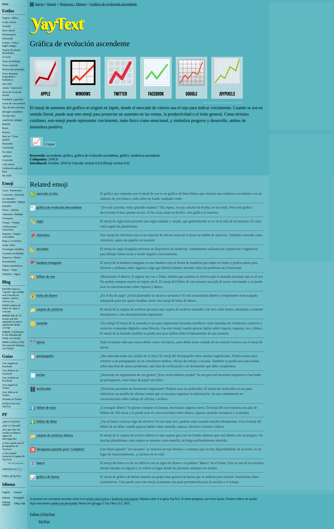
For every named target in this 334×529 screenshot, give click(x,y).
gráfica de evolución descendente (59, 207)
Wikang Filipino (6, 503)
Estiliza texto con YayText (11, 405)
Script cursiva (9, 22)
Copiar (50, 144)
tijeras (40, 342)
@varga (96, 503)
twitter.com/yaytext (97, 498)
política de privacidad (64, 503)
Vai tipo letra (8, 115)
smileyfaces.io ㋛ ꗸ (12, 469)
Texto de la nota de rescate (12, 94)
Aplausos (7, 155)
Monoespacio (9, 34)
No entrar (7, 151)
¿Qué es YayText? (11, 421)
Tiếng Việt (19, 503)
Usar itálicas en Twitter (10, 394)
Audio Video (8, 245)
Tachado (6, 26)
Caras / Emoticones (12, 190)
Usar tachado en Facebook (10, 379)
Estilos (8, 11)
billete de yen (45, 276)
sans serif (7, 83)
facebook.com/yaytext (125, 498)
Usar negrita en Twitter (10, 386)
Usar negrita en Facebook (10, 365)
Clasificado (8, 147)
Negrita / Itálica (10, 17)
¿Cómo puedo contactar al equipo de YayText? (13, 456)
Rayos (5, 128)
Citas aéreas (8, 164)
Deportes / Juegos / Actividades (12, 235)
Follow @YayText (11, 476)
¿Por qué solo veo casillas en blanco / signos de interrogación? (12, 434)
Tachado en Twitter (12, 399)
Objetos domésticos (12, 265)
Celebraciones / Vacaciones (10, 228)
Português (19, 497)
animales (6, 205)
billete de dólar (46, 421)
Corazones (7, 160)
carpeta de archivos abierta (54, 435)
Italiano (6, 497)
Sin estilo (7, 175)
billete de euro (46, 407)
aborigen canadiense (12, 111)
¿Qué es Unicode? (11, 425)
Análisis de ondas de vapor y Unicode (11, 308)
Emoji (7, 183)
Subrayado (7, 38)
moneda (41, 323)
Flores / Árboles (10, 210)
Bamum (6, 124)
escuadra (42, 249)
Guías (7, 356)
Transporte (7, 218)
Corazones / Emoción (13, 194)
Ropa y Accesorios (11, 240)
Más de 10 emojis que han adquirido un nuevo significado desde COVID (12, 321)
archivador (43, 388)
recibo (40, 375)
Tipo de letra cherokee (13, 107)
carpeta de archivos (49, 309)
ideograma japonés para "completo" (60, 449)
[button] (31, 5)
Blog (6, 282)
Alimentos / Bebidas (12, 214)
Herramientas (9, 261)
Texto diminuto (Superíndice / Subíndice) (10, 76)
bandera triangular (48, 262)
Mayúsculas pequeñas (13, 69)
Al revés (6, 57)
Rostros (6, 132)
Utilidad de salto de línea (12, 170)
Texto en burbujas (11, 61)
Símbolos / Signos (11, 274)
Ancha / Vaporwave (12, 87)
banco (40, 463)
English (6, 492)
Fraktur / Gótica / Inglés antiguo (11, 44)
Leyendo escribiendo (12, 253)
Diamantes (7, 143)
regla (39, 221)
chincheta (42, 235)
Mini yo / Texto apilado (10, 138)
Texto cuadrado (10, 65)
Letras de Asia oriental (13, 103)
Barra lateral (8, 30)
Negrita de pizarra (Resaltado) (11, 51)
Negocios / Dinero (11, 257)
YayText (44, 521)
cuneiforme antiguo (12, 120)
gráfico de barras (47, 477)
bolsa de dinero (46, 295)
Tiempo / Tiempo (11, 222)
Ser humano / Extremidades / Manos (13, 200)
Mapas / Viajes (9, 269)
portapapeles (45, 356)
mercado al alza (47, 193)
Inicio (5, 4)
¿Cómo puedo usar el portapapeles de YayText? (13, 446)
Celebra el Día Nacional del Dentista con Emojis (13, 345)
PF (4, 414)
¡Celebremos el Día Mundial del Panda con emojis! (13, 335)
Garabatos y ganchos (12, 99)
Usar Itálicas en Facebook (10, 372)
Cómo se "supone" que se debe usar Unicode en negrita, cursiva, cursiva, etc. (13, 295)
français (18, 492)
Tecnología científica (13, 249)
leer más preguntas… (16, 463)
